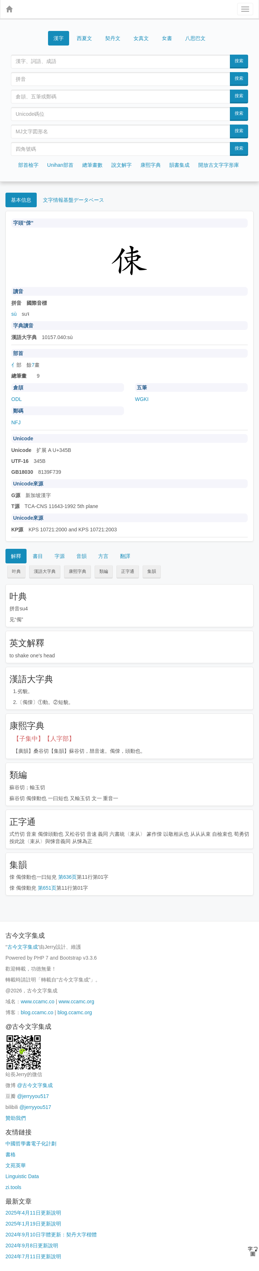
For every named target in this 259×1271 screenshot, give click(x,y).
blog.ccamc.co (37, 1012)
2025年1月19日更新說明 (33, 1224)
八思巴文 (195, 38)
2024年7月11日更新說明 (33, 1256)
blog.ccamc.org (74, 1012)
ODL (16, 399)
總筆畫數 (92, 165)
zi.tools (13, 1187)
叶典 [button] (16, 571)
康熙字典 (150, 165)
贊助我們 (15, 1118)
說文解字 (121, 165)
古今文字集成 (22, 947)
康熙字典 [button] (77, 571)
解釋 (16, 556)
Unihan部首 (60, 165)
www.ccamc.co (38, 1001)
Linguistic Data (22, 1176)
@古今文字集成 (35, 1085)
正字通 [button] (127, 571)
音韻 (81, 556)
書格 (10, 1154)
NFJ (16, 422)
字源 (60, 556)
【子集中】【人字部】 (44, 738)
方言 (103, 556)
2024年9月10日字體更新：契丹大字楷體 (51, 1234)
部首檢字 (28, 165)
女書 (167, 38)
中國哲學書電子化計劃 (30, 1143)
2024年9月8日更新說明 (31, 1245)
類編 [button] (103, 571)
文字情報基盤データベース (73, 200)
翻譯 (125, 556)
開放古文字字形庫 (218, 165)
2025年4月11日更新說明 (33, 1213)
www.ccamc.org (76, 1001)
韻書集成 (179, 165)
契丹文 (112, 38)
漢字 (58, 38)
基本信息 (21, 200)
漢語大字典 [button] (45, 571)
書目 (38, 556)
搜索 (239, 60)
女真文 (141, 38)
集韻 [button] (151, 571)
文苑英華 (15, 1165)
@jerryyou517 (33, 1096)
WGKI (141, 399)
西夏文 (84, 38)
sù (14, 314)
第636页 (67, 877)
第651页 (47, 888)
